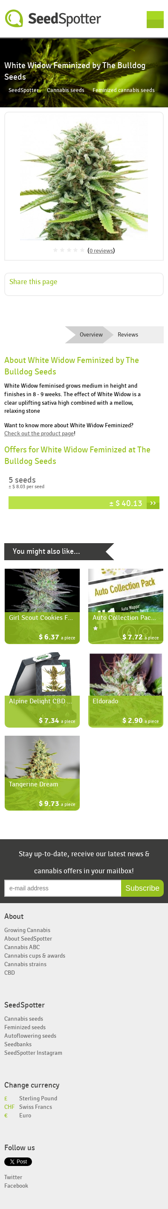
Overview (91, 334)
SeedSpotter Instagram (33, 1052)
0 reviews (101, 250)
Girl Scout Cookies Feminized (51, 618)
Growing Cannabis (27, 930)
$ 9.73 (57, 804)
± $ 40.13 (125, 503)
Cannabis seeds (65, 90)
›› (153, 503)
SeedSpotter (53, 18)
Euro (25, 1115)
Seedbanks (18, 1044)
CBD (9, 972)
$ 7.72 (140, 638)
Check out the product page (39, 433)
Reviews (128, 334)
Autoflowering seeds (30, 1035)
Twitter (13, 1177)
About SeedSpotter (28, 938)
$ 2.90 (140, 721)
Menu (155, 19)
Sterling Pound (38, 1098)
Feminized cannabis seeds (124, 90)
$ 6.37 (57, 638)
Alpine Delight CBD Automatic (53, 701)
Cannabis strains (25, 964)
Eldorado (105, 701)
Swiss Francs (35, 1107)
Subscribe (142, 888)
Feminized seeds (25, 1027)
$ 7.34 (57, 721)
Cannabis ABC (22, 947)
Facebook (16, 1185)
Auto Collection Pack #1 (128, 618)
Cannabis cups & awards (34, 955)
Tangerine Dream (33, 784)
